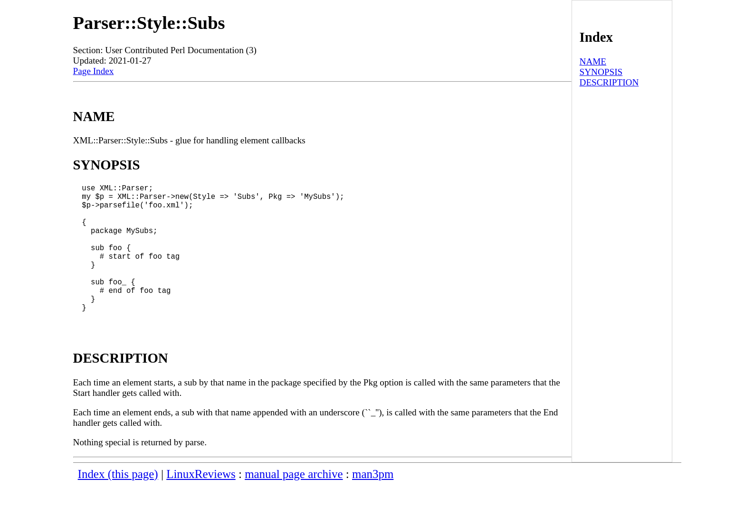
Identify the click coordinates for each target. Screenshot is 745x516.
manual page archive (294, 504)
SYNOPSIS (601, 72)
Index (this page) (118, 504)
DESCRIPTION (609, 82)
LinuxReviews (201, 504)
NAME (593, 61)
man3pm (372, 504)
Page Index (93, 71)
